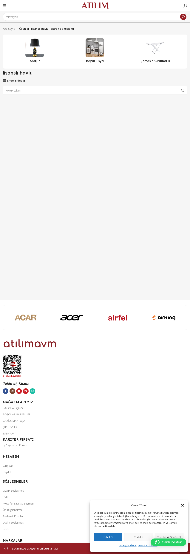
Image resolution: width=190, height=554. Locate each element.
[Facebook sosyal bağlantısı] (5, 391)
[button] (182, 505)
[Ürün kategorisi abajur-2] (35, 51)
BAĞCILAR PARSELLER (16, 414)
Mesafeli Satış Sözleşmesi (18, 503)
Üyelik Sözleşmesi (13, 522)
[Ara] (95, 17)
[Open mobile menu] (4, 5)
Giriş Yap (8, 466)
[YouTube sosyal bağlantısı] (19, 391)
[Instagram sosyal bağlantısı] (12, 391)
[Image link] (30, 343)
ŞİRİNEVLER (10, 427)
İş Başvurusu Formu (15, 445)
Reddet (138, 537)
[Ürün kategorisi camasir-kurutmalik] (155, 51)
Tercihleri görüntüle (169, 537)
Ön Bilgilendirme (128, 545)
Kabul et (108, 537)
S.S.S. (6, 529)
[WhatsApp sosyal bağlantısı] (32, 391)
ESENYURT (9, 433)
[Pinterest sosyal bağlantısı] (26, 391)
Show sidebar (16, 80)
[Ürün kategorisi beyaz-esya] (95, 51)
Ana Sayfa (9, 28)
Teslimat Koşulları (13, 516)
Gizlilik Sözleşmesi (147, 545)
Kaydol (7, 472)
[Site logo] (95, 5)
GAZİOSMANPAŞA (14, 421)
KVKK (6, 497)
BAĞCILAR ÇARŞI (13, 408)
